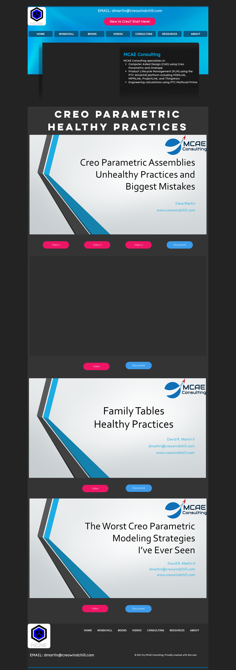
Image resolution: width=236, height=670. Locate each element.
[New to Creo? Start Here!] (130, 21)
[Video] (96, 366)
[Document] (180, 245)
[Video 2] (97, 245)
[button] (66, 34)
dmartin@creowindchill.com (137, 10)
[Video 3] (138, 245)
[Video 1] (56, 245)
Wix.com (192, 655)
